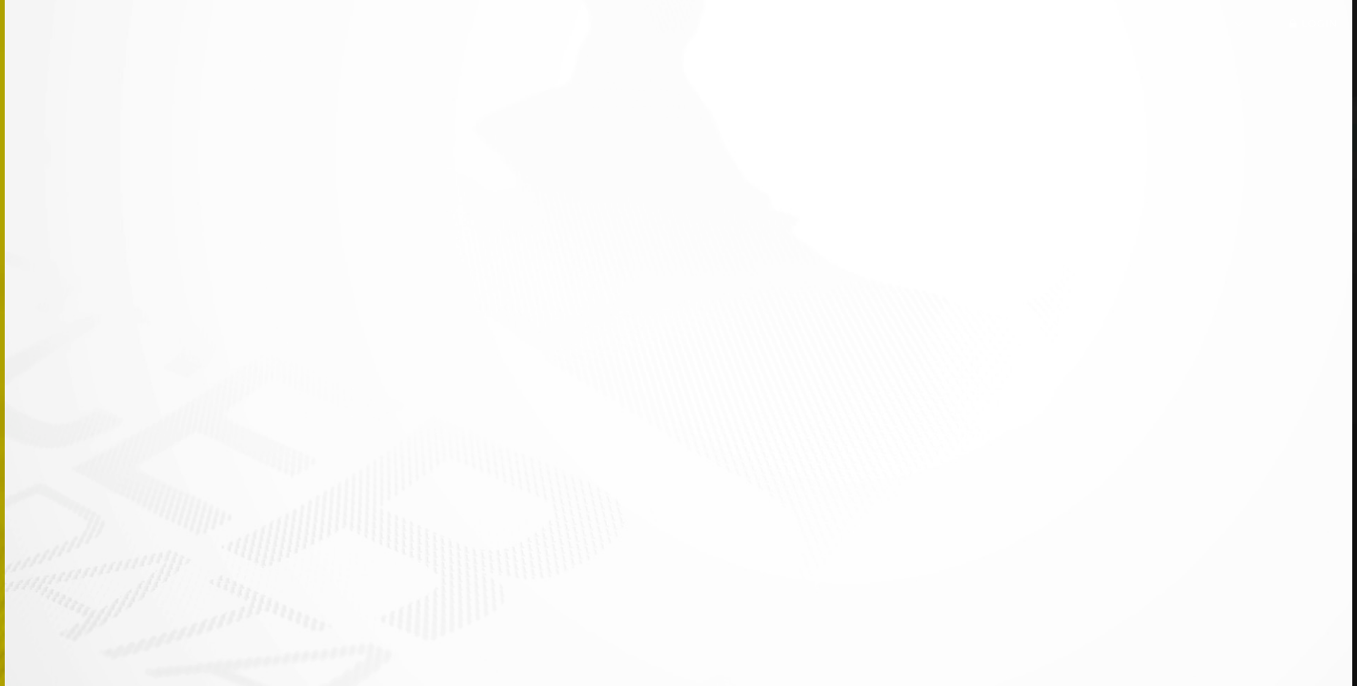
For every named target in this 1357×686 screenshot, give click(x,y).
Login (1310, 23)
